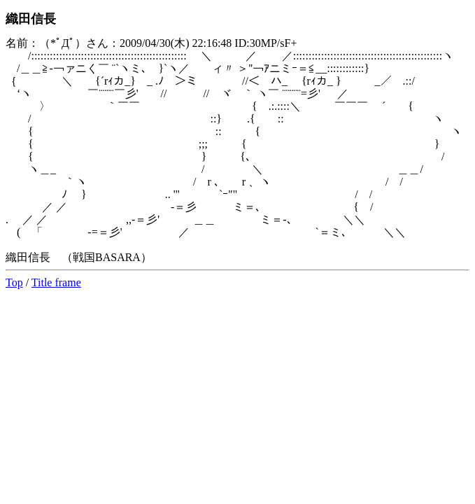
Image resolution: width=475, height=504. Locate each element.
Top (14, 282)
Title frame (56, 282)
